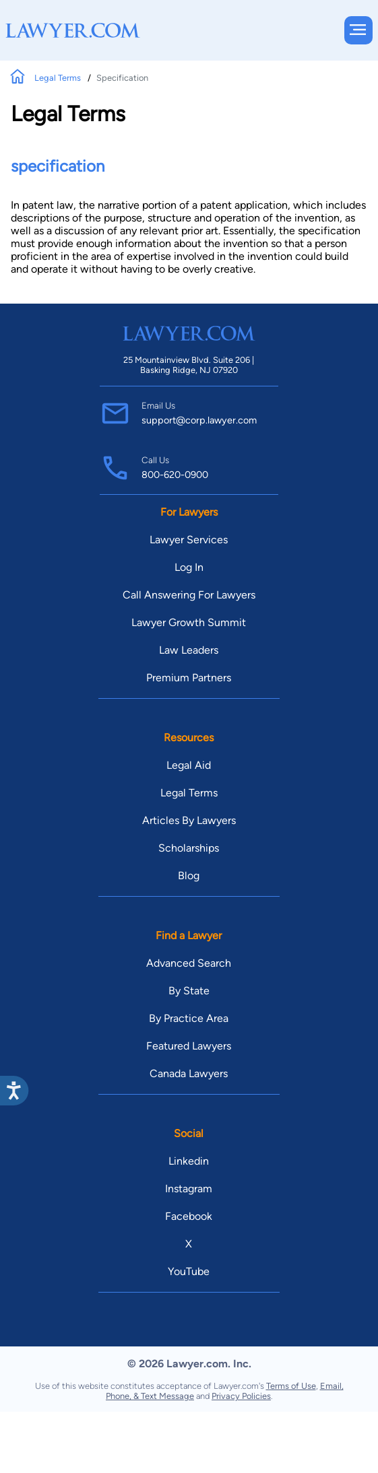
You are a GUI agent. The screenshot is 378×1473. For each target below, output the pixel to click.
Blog (188, 875)
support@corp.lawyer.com (199, 420)
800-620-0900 (174, 475)
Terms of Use (291, 1386)
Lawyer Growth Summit (188, 622)
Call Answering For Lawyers (189, 594)
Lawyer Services (189, 539)
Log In (189, 567)
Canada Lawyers (189, 1073)
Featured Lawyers (188, 1045)
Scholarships (188, 848)
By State (189, 990)
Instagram (188, 1188)
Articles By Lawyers (189, 820)
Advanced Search (188, 963)
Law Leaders (188, 650)
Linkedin (188, 1161)
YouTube (189, 1271)
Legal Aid (188, 765)
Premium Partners (188, 677)
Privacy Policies (241, 1396)
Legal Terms (58, 78)
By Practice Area (188, 1018)
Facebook (188, 1216)
